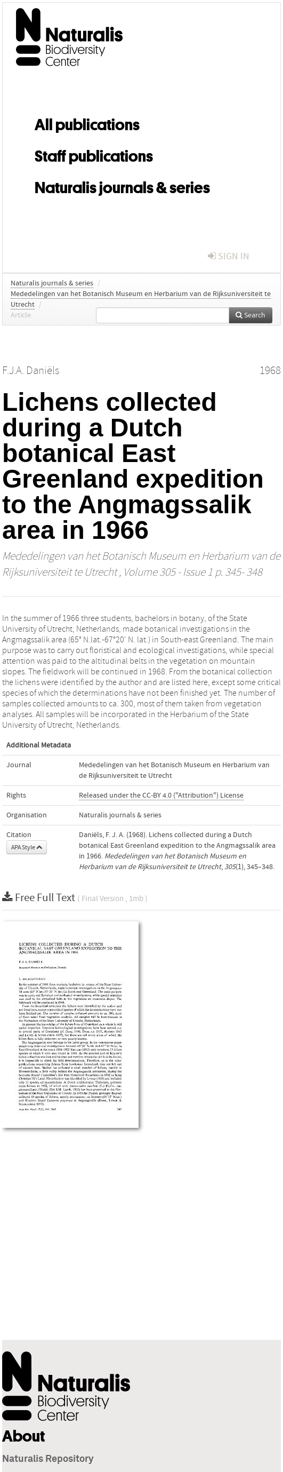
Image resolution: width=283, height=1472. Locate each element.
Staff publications (94, 154)
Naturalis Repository (48, 1459)
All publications (87, 122)
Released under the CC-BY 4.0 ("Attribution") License (161, 795)
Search (250, 315)
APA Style (26, 847)
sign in (228, 256)
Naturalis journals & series (122, 185)
